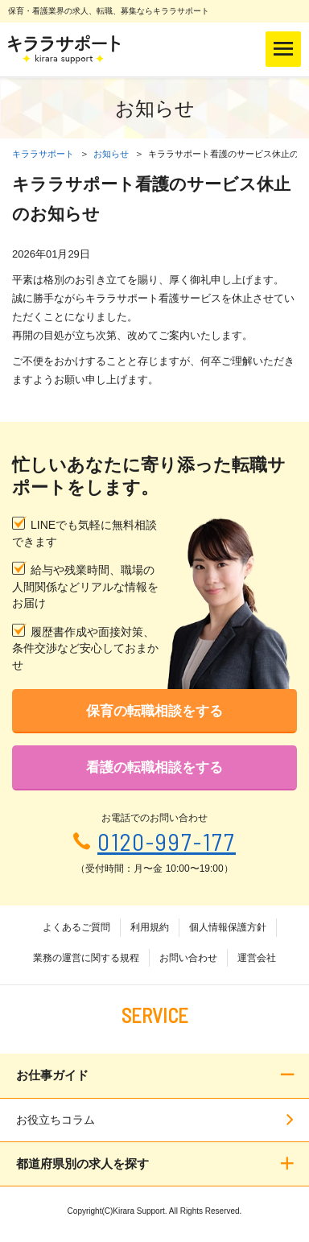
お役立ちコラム (55, 1119)
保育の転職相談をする (154, 711)
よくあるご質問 (76, 927)
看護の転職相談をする (154, 767)
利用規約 (149, 927)
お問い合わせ (188, 957)
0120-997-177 (166, 841)
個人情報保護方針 (227, 927)
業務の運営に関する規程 (86, 957)
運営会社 (256, 957)
